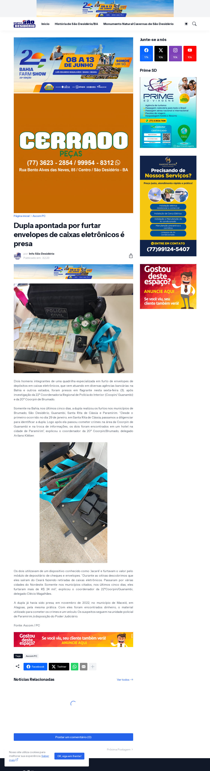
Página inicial (22, 216)
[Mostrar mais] (92, 666)
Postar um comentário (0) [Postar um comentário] (73, 737)
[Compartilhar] (129, 256)
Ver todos (123, 679)
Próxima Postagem (119, 749)
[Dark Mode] (184, 24)
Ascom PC (39, 216)
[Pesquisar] (192, 24)
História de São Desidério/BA (76, 24)
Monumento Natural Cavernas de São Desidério (138, 24)
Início (45, 24)
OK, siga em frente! (69, 756)
